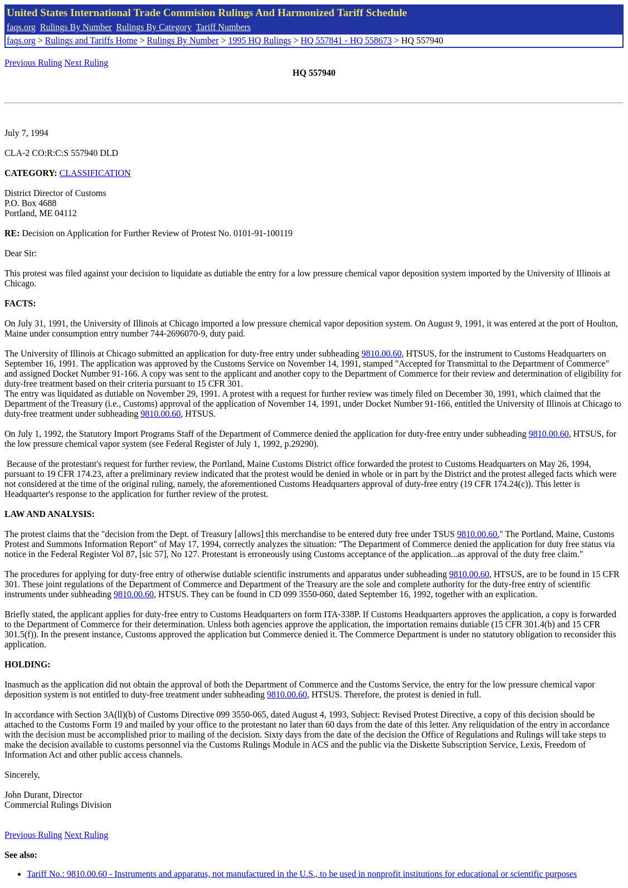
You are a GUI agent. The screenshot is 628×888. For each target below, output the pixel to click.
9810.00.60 (382, 353)
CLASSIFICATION (95, 173)
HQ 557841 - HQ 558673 (346, 40)
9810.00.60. (478, 534)
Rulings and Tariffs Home (91, 40)
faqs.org (21, 27)
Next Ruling (87, 62)
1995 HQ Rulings (259, 40)
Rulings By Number (76, 27)
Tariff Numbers (223, 27)
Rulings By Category (154, 27)
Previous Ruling (33, 62)
